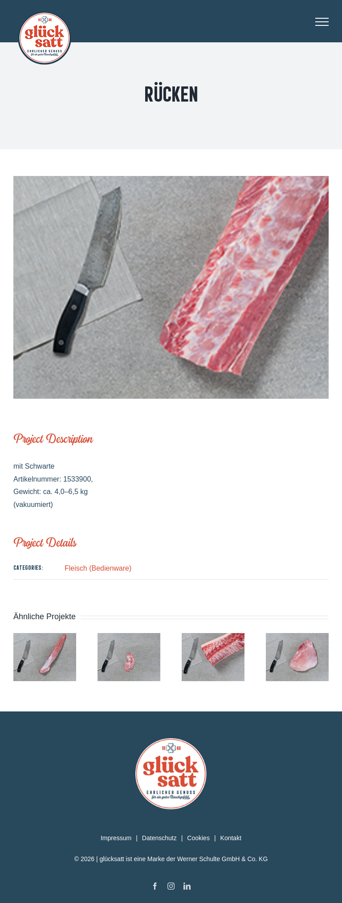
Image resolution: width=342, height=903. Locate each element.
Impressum (116, 838)
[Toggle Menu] (322, 22)
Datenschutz (159, 838)
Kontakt (230, 838)
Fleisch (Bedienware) (98, 568)
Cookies (198, 838)
